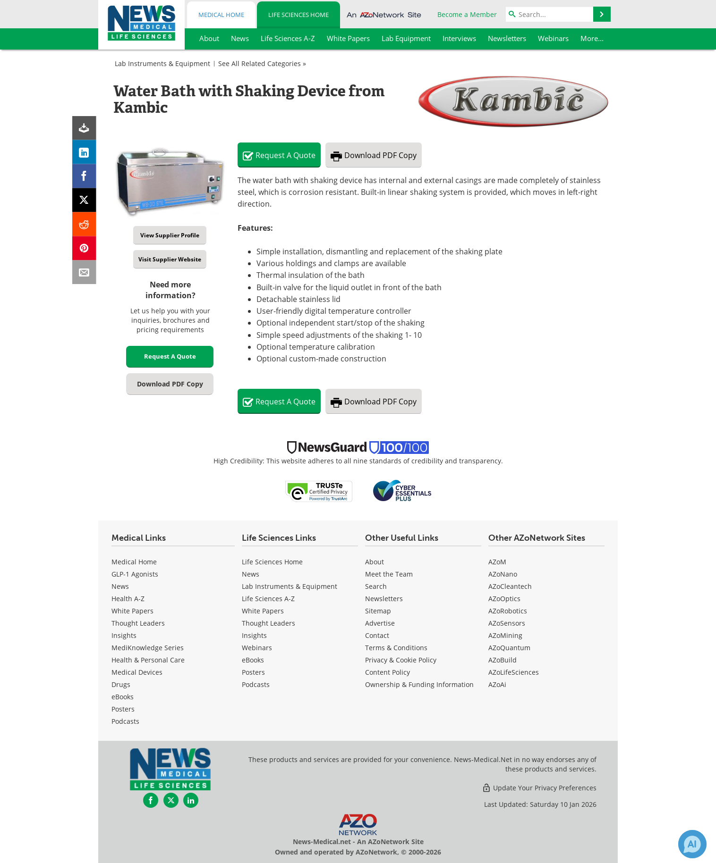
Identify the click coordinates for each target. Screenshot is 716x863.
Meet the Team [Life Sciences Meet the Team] (389, 574)
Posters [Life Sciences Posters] (253, 672)
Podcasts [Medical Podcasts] (125, 721)
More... (592, 38)
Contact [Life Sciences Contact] (377, 635)
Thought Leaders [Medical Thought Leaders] (138, 623)
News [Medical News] (120, 586)
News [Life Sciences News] (250, 574)
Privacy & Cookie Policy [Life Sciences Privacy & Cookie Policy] (400, 659)
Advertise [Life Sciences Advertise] (380, 623)
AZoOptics (504, 598)
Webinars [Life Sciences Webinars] (257, 647)
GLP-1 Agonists (134, 574)
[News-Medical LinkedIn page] (190, 800)
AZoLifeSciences (513, 672)
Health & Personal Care (148, 659)
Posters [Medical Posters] (123, 708)
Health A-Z (128, 598)
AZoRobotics (507, 610)
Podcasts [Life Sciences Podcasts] (256, 684)
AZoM (497, 561)
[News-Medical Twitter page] (171, 800)
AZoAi (497, 684)
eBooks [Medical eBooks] (122, 696)
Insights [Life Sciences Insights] (254, 635)
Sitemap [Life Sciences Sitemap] (378, 610)
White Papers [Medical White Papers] (132, 610)
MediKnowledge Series (147, 647)
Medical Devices (136, 672)
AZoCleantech (510, 586)
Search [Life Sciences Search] (376, 586)
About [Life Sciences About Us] (374, 561)
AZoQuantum (509, 647)
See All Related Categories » (262, 63)
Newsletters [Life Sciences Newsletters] (384, 598)
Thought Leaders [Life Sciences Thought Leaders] (268, 623)
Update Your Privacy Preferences (539, 787)
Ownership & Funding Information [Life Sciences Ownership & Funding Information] (419, 684)
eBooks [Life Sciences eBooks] (253, 659)
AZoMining (505, 635)
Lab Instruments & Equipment (162, 63)
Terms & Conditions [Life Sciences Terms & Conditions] (396, 647)
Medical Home (221, 14)
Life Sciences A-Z (268, 598)
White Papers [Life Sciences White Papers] (263, 610)
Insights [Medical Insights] (123, 635)
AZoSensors (506, 623)
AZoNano (502, 574)
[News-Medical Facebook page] (150, 800)
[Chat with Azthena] (692, 844)
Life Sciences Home (298, 14)
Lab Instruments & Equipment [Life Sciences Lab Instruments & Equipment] (289, 586)
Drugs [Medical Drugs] (120, 684)
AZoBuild (502, 659)
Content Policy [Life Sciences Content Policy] (387, 672)
